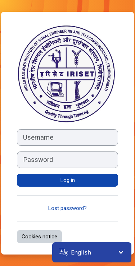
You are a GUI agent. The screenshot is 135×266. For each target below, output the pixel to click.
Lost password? (67, 208)
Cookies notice (39, 236)
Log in (67, 180)
